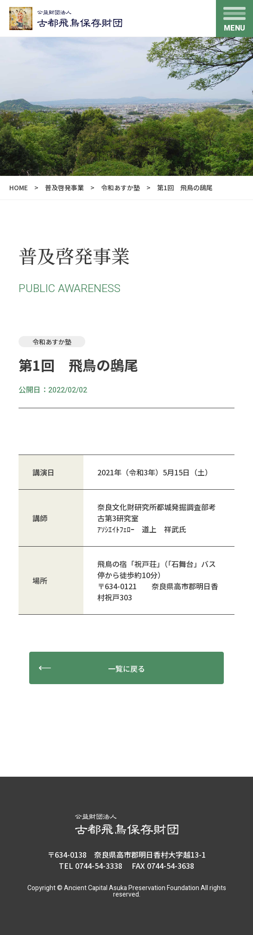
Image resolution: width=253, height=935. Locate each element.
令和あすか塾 (120, 187)
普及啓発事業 (64, 187)
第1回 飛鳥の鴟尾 (185, 187)
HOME (18, 187)
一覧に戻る (126, 668)
